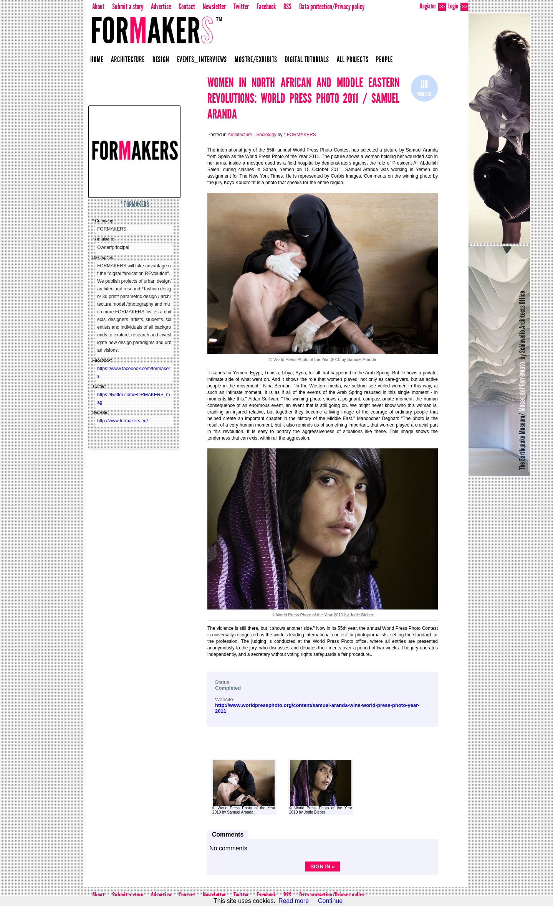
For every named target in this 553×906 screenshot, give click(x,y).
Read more (293, 901)
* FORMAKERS (134, 204)
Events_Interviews (202, 59)
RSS (287, 6)
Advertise (161, 6)
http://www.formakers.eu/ (122, 420)
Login (458, 6)
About (98, 6)
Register (433, 6)
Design (160, 59)
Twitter (241, 6)
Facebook (266, 6)
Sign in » (322, 866)
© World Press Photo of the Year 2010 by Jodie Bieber (320, 787)
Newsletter (214, 6)
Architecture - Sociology (252, 134)
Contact (187, 6)
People (384, 59)
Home (96, 59)
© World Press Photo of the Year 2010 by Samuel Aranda (243, 787)
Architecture (128, 59)
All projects (353, 59)
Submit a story (127, 6)
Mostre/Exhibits (256, 59)
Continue (330, 901)
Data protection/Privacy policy (331, 6)
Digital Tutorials (307, 59)
